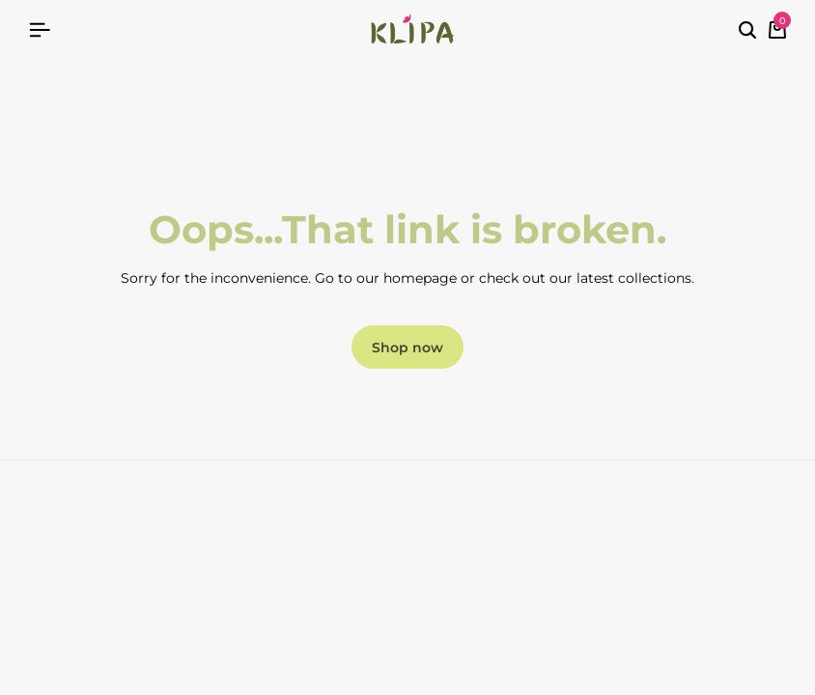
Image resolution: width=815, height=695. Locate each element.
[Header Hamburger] (39, 30)
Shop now (407, 347)
